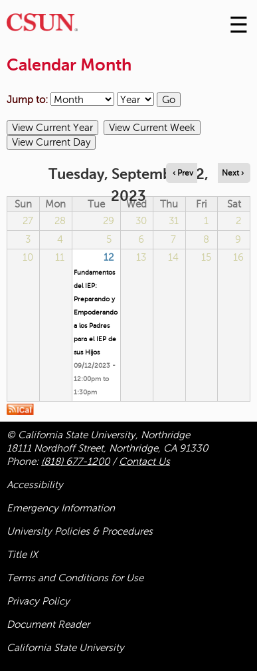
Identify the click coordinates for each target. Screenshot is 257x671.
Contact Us (144, 461)
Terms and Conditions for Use (75, 578)
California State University (65, 647)
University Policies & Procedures (80, 531)
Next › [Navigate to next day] (233, 173)
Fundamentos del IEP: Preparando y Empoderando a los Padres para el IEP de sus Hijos (96, 312)
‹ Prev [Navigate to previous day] (183, 173)
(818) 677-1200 (75, 461)
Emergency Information (61, 508)
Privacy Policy (38, 601)
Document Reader (48, 624)
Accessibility (35, 484)
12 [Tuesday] (109, 257)
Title (22, 554)
